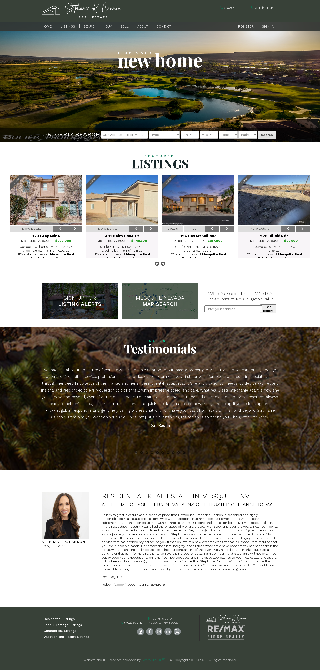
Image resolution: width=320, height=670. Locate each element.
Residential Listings (59, 619)
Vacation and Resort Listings (66, 637)
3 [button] (147, 453)
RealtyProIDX (153, 660)
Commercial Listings (60, 631)
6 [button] (163, 453)
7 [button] (168, 453)
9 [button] (179, 453)
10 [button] (184, 453)
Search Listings (265, 8)
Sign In (268, 26)
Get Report (268, 309)
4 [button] (152, 453)
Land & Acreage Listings (63, 625)
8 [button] (173, 453)
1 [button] (136, 453)
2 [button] (141, 453)
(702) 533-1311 (234, 8)
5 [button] (157, 453)
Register (246, 26)
